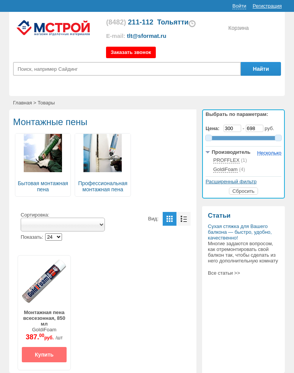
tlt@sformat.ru (147, 36)
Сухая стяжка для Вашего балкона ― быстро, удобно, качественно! (240, 232)
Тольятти (172, 22)
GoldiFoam (44, 320)
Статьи (219, 215)
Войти (239, 6)
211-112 (129, 22)
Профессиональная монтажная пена (102, 186)
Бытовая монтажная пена (43, 186)
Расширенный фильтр (231, 181)
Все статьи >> (224, 273)
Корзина (238, 28)
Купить (44, 355)
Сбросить (243, 191)
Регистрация (267, 6)
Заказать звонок (131, 52)
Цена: (214, 128)
